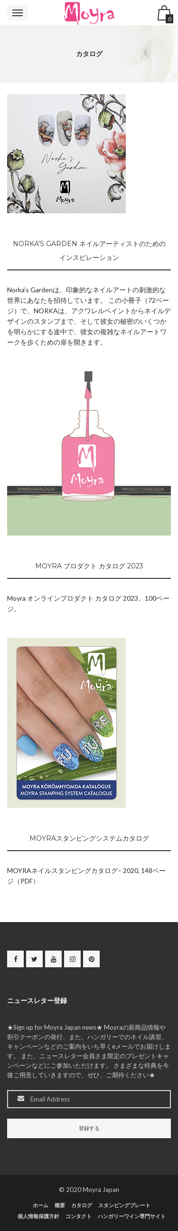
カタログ (81, 1205)
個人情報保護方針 (38, 1216)
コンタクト (79, 1216)
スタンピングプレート (124, 1205)
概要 (60, 1205)
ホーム (40, 1205)
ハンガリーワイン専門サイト (132, 1216)
